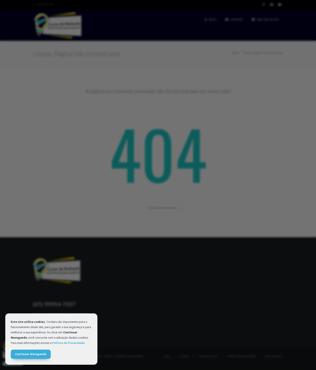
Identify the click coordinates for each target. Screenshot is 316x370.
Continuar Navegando (30, 354)
